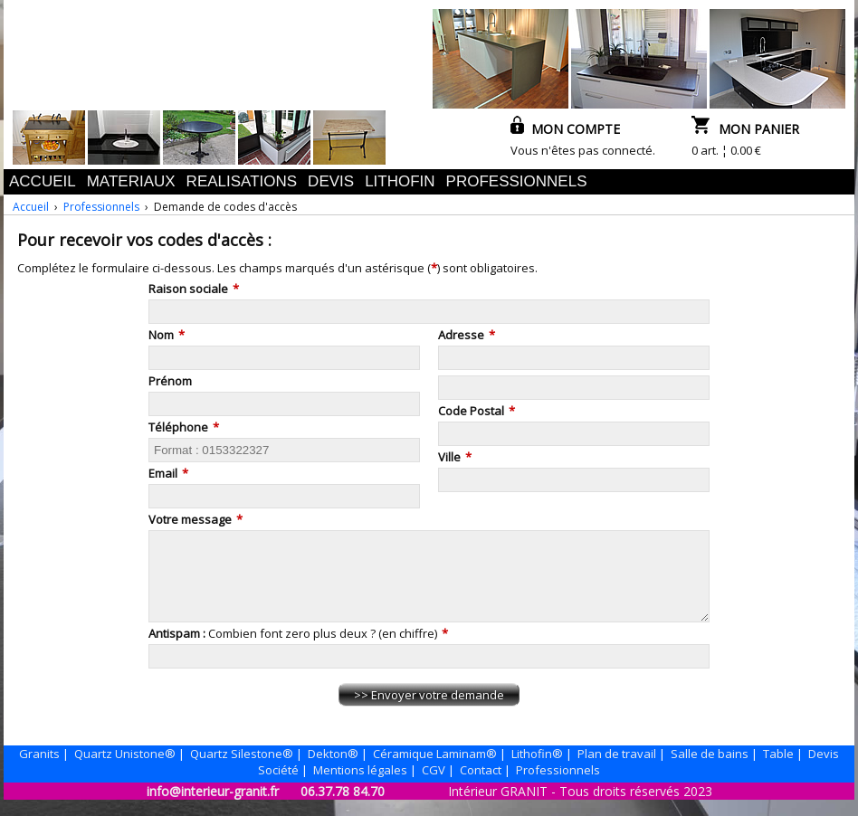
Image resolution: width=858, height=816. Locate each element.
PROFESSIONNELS (516, 181)
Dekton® (333, 770)
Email (162, 473)
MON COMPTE (565, 129)
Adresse (461, 335)
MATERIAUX (131, 181)
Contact (480, 786)
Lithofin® (537, 770)
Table (778, 770)
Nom (161, 335)
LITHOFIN (399, 181)
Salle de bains (709, 770)
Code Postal (471, 411)
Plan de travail (616, 770)
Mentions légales (360, 786)
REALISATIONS (242, 181)
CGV (433, 786)
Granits (39, 770)
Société (278, 786)
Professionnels (101, 206)
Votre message (190, 519)
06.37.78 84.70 (342, 807)
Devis (823, 770)
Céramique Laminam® (435, 770)
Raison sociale (188, 288)
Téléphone (178, 427)
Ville (449, 457)
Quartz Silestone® (241, 770)
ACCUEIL (42, 181)
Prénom (170, 381)
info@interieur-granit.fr (213, 807)
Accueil (31, 206)
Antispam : (178, 649)
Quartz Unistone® (125, 770)
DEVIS (331, 181)
